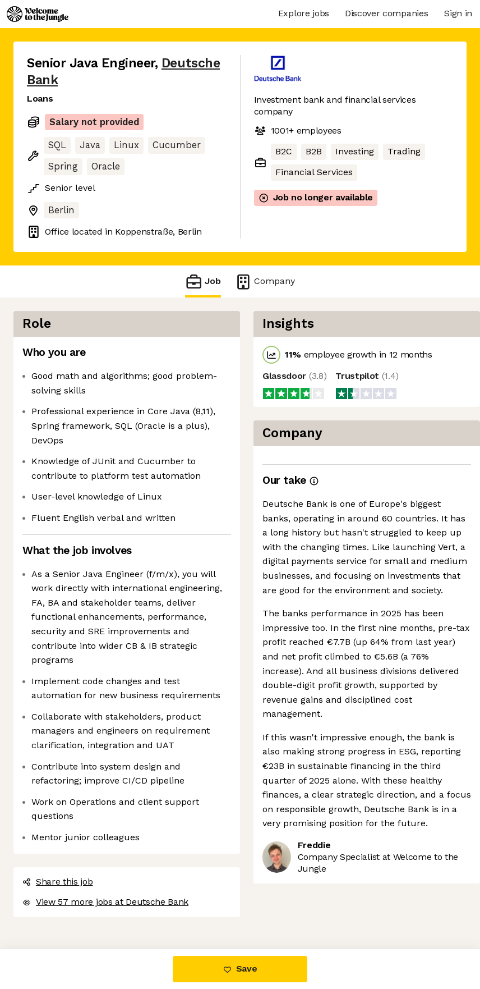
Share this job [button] (57, 881)
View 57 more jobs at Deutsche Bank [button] (105, 901)
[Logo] (37, 14)
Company (264, 281)
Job (203, 281)
